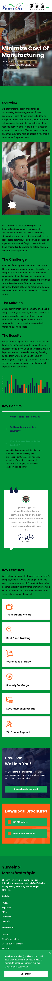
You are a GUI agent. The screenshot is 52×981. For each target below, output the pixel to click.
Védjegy (5, 948)
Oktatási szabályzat (11, 939)
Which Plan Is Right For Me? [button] (25, 416)
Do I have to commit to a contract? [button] (23, 429)
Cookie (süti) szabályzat (12, 944)
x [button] (50, 952)
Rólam (5, 935)
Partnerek (6, 917)
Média (4, 912)
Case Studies (17, 61)
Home (4, 61)
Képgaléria (6, 908)
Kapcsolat (6, 921)
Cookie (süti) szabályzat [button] (16, 967)
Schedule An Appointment (26, 789)
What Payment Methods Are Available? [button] (25, 443)
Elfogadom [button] (26, 974)
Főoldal (5, 903)
